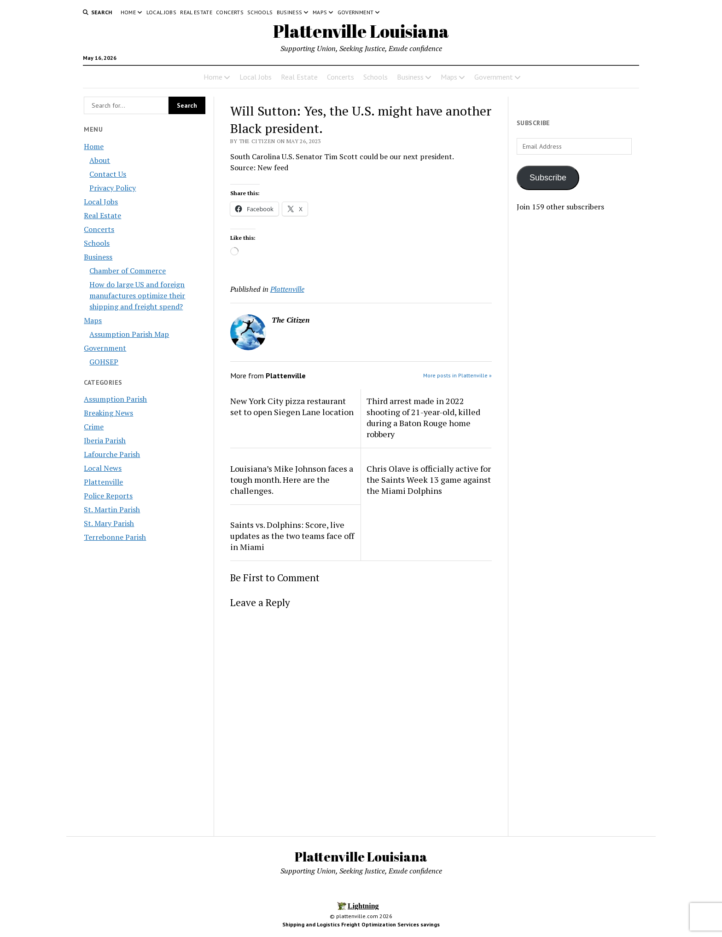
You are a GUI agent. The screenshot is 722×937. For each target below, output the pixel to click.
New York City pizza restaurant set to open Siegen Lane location (292, 406)
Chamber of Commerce (127, 271)
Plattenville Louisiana (361, 31)
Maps (320, 12)
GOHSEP (103, 362)
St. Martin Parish (112, 509)
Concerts (230, 12)
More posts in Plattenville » (457, 375)
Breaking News (108, 413)
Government (356, 12)
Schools (260, 12)
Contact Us (107, 174)
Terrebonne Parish (115, 537)
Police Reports (108, 496)
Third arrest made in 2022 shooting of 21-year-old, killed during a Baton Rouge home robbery (423, 417)
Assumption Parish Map (129, 334)
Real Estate (196, 12)
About (99, 160)
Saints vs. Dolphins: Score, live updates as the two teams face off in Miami (292, 535)
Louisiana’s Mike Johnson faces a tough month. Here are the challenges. (291, 479)
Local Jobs (161, 12)
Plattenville (103, 482)
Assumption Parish (115, 399)
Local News (103, 468)
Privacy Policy (112, 188)
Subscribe (548, 177)
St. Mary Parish (109, 523)
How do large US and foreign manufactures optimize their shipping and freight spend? (137, 295)
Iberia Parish (105, 440)
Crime (94, 427)
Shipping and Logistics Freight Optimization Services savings (361, 924)
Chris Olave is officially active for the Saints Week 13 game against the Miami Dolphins (429, 479)
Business (290, 12)
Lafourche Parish (112, 454)
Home (128, 12)
